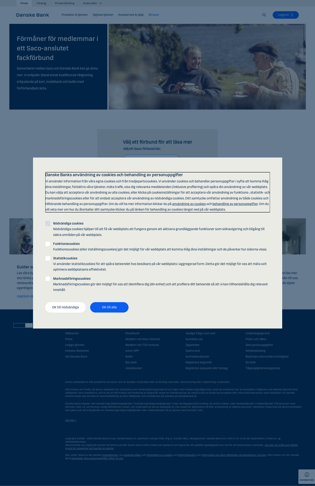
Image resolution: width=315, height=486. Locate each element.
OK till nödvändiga (65, 307)
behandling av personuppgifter (235, 204)
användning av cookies (189, 204)
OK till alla (109, 307)
